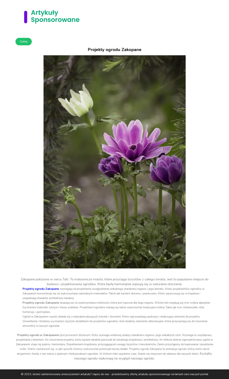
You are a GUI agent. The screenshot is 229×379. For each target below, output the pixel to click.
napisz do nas (101, 374)
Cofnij (23, 42)
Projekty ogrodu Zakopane (41, 289)
